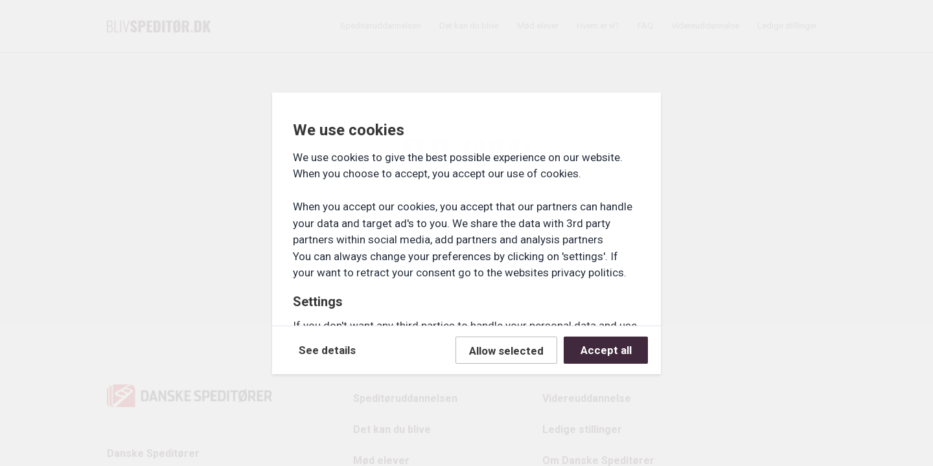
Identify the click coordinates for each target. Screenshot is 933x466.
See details (327, 350)
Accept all (606, 350)
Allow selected (506, 350)
